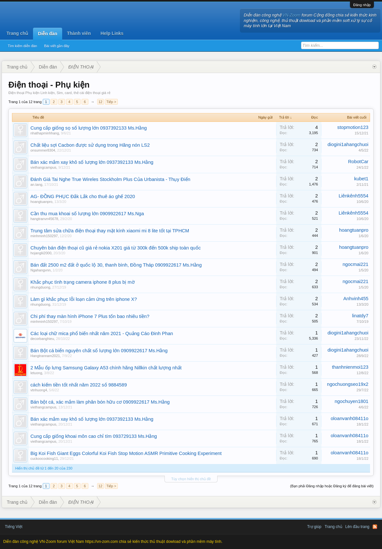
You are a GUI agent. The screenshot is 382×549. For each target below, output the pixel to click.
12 (100, 102)
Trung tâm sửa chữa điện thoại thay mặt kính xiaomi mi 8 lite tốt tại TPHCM (109, 230)
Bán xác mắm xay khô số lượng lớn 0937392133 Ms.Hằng (91, 162)
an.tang (36, 184)
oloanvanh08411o (349, 418)
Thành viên (79, 33)
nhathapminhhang (44, 133)
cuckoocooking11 (44, 458)
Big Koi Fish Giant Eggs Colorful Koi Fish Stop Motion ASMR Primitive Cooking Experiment (126, 453)
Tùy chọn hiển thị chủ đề (191, 479)
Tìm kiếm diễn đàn (22, 46)
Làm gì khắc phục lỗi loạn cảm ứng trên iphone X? (83, 299)
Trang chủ (17, 33)
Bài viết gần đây (56, 46)
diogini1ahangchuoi (348, 144)
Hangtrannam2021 (45, 356)
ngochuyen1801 (351, 401)
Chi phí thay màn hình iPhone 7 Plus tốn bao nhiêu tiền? (89, 316)
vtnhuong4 (38, 390)
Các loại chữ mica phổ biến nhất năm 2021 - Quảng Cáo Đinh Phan (101, 333)
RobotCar (358, 161)
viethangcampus (43, 167)
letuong (36, 373)
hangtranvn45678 (44, 219)
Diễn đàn (47, 33)
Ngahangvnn (40, 270)
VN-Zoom (292, 15)
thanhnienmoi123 (350, 367)
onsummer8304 (42, 150)
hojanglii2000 (40, 253)
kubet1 (361, 178)
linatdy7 (360, 315)
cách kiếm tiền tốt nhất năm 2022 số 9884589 (78, 384)
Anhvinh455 (355, 298)
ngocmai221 (355, 264)
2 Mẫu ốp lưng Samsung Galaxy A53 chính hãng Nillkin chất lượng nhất (106, 367)
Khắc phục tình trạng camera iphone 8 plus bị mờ (82, 282)
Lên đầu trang (357, 526)
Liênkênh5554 (353, 195)
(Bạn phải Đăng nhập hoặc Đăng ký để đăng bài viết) (332, 486)
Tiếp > (111, 102)
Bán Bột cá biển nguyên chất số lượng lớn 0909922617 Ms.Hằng (99, 350)
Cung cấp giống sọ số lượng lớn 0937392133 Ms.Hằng (88, 128)
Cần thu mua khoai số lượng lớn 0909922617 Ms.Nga (87, 213)
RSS (375, 526)
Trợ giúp (314, 526)
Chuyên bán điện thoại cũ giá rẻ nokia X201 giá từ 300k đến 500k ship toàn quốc (115, 247)
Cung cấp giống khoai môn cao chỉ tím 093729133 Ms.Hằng (93, 436)
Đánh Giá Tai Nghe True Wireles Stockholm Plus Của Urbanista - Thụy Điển (110, 179)
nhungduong (40, 287)
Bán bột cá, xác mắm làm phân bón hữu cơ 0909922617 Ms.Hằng (100, 402)
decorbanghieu (42, 339)
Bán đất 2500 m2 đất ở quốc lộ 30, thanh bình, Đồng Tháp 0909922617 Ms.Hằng (116, 265)
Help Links (112, 33)
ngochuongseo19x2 (347, 384)
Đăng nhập (362, 5)
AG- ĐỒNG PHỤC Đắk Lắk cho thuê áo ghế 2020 (82, 196)
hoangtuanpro (41, 202)
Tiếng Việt (13, 526)
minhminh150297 (44, 236)
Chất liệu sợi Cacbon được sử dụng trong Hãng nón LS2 (90, 145)
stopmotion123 (352, 127)
